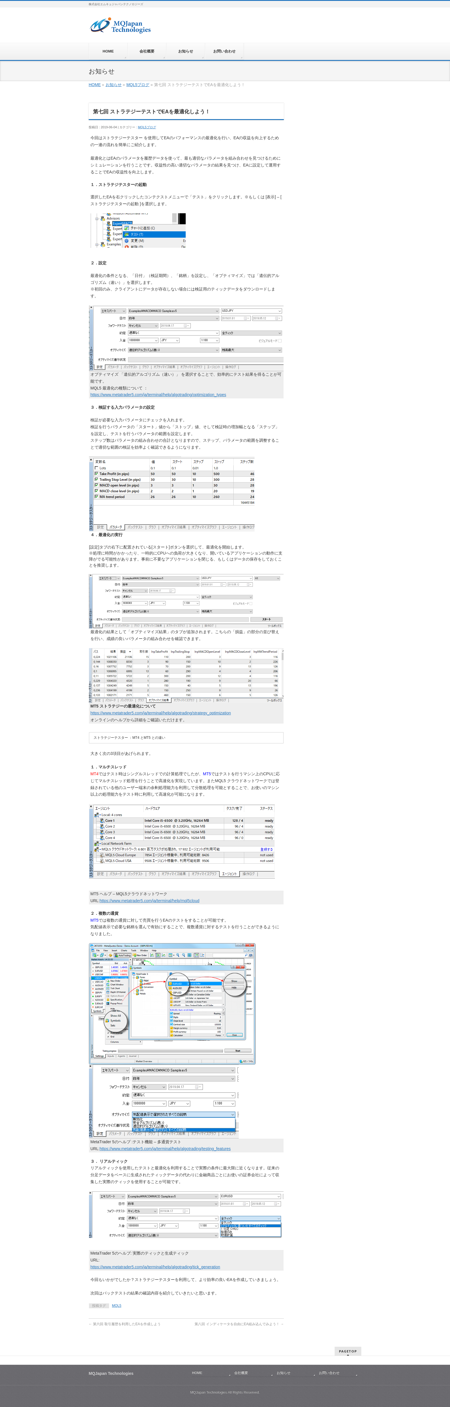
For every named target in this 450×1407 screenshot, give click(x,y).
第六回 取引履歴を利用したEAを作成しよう (125, 1324)
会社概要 (241, 1373)
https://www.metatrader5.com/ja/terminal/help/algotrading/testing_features (165, 1148)
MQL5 (116, 1306)
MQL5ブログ (137, 84)
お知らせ (114, 84)
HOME (95, 84)
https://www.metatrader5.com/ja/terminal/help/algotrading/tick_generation (155, 1267)
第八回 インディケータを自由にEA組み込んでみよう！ (239, 1324)
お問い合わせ (329, 1373)
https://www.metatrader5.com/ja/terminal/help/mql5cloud (149, 900)
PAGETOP (348, 1351)
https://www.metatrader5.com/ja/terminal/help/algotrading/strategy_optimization (160, 713)
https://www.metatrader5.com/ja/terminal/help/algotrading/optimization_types (158, 394)
